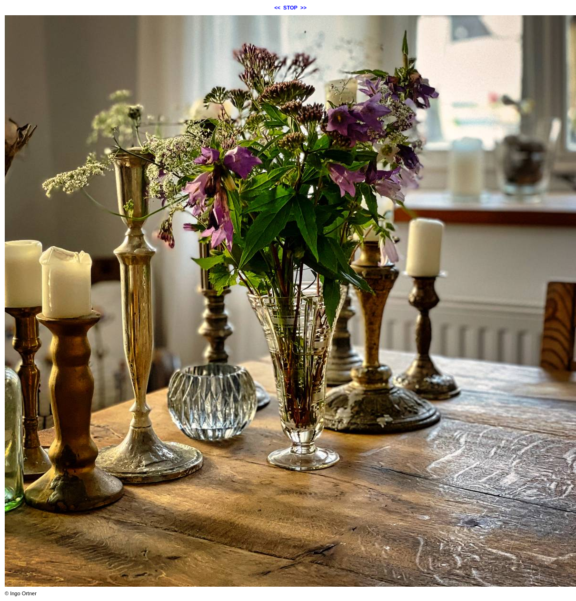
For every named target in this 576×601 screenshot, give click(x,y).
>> (303, 7)
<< (277, 7)
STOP (290, 7)
